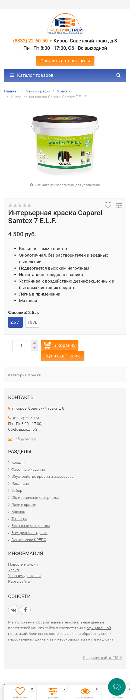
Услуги (14, 570)
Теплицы (19, 518)
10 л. (32, 322)
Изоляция (20, 483)
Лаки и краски (23, 504)
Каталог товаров (32, 75)
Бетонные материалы (30, 525)
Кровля (18, 462)
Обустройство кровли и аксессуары (43, 476)
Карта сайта (19, 581)
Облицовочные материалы (35, 497)
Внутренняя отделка (29, 532)
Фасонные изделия (28, 469)
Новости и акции (23, 564)
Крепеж (18, 511)
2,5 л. (15, 322)
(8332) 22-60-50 (30, 41)
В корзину (64, 345)
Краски (34, 375)
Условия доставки (24, 575)
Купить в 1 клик (63, 356)
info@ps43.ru (26, 439)
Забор (16, 490)
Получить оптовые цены (65, 60)
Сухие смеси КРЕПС (28, 540)
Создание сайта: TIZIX (102, 657)
